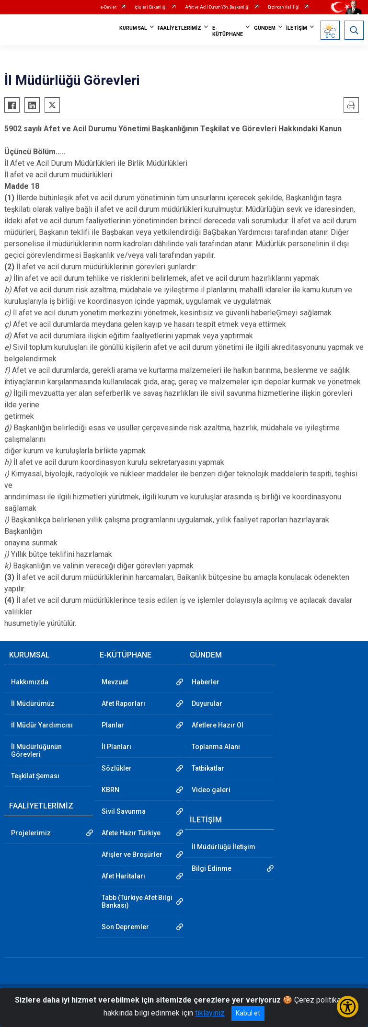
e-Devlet (108, 7)
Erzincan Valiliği (283, 7)
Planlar (113, 725)
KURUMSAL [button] (133, 28)
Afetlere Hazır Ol (217, 725)
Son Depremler (125, 927)
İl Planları (116, 746)
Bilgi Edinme (211, 868)
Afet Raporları (123, 703)
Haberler (205, 682)
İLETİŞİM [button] (296, 28)
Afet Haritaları (123, 876)
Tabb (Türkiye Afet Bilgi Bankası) (137, 901)
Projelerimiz (31, 833)
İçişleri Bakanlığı (151, 7)
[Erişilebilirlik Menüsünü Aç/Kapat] (347, 1006)
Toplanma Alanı (216, 746)
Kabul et (248, 1013)
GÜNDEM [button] (265, 28)
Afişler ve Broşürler (132, 854)
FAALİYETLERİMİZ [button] (180, 28)
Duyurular (207, 703)
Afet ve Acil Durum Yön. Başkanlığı (217, 7)
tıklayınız (210, 1012)
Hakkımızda (29, 682)
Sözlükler (117, 768)
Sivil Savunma (124, 811)
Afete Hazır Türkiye (131, 833)
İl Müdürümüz (33, 703)
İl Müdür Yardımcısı (42, 725)
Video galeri (211, 790)
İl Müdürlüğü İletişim (223, 847)
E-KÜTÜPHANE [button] (227, 31)
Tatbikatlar (208, 768)
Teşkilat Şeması (35, 776)
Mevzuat (115, 682)
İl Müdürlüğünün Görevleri (36, 750)
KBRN (110, 790)
